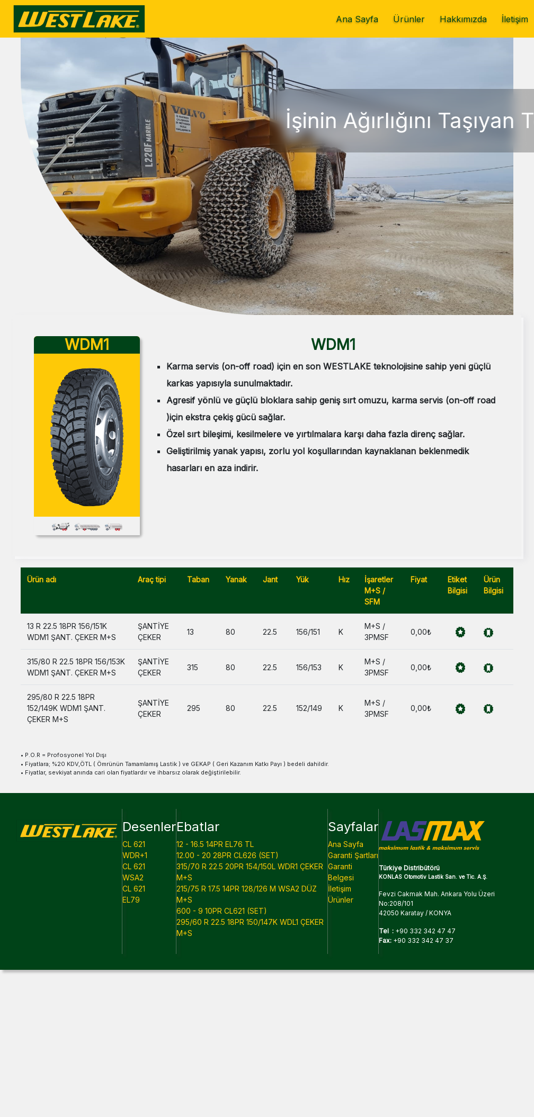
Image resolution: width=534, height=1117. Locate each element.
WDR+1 (134, 855)
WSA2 (133, 877)
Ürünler (409, 19)
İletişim (515, 19)
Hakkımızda (463, 19)
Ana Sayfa (357, 19)
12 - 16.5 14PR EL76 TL (215, 844)
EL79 (131, 899)
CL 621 (133, 844)
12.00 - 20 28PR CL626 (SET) (227, 855)
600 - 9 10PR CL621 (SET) (221, 910)
